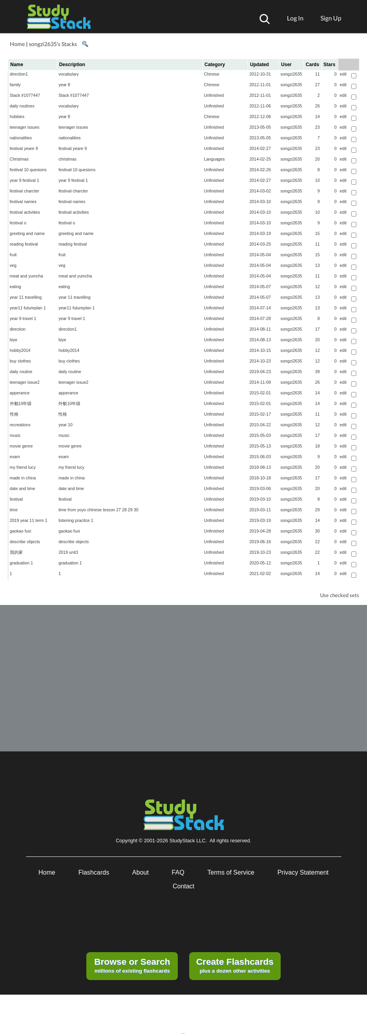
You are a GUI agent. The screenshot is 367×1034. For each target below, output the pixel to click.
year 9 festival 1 (24, 180)
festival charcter (24, 191)
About (140, 872)
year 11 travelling (26, 297)
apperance (20, 392)
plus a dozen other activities (234, 965)
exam (15, 456)
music (15, 435)
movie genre (21, 446)
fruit (13, 254)
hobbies (17, 116)
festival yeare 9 (24, 148)
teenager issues (24, 127)
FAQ (178, 872)
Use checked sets (339, 595)
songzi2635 (291, 74)
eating (15, 286)
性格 (14, 414)
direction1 (19, 74)
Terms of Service (230, 872)
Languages (214, 159)
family (15, 84)
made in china (23, 477)
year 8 (64, 84)
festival (16, 499)
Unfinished (214, 95)
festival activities (25, 212)
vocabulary (68, 74)
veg (13, 265)
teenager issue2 (25, 382)
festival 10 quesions (28, 169)
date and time (22, 488)
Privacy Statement (303, 872)
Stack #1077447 (25, 95)
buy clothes (20, 361)
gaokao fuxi (21, 531)
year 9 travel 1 (23, 318)
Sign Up (330, 18)
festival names (23, 201)
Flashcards (93, 872)
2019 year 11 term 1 (28, 520)
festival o (18, 222)
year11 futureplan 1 (28, 307)
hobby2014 (20, 350)
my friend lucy (23, 467)
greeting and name (27, 233)
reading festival (24, 244)
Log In (295, 18)
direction (18, 329)
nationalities (21, 137)
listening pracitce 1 (75, 520)
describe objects (25, 541)
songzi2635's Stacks (53, 44)
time (14, 509)
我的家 (16, 552)
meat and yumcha (26, 276)
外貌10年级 (21, 403)
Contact (183, 886)
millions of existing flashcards (132, 965)
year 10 (65, 424)
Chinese (211, 74)
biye (14, 339)
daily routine (21, 371)
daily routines (22, 106)
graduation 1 (21, 562)
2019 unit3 (68, 552)
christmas (67, 159)
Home (17, 44)
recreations (20, 424)
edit (343, 74)
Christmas (19, 159)
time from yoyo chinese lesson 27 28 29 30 (98, 509)
